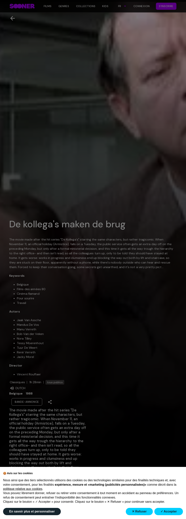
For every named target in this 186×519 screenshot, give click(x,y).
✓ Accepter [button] (168, 511)
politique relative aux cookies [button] (22, 488)
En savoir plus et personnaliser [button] (32, 511)
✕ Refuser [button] (139, 511)
